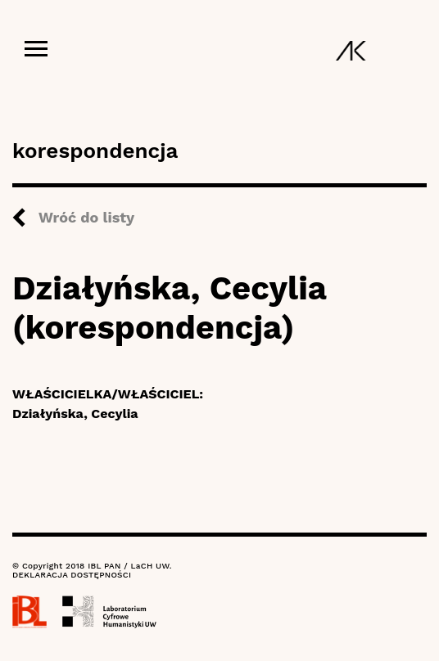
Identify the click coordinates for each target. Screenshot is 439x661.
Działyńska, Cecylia (75, 413)
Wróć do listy (86, 217)
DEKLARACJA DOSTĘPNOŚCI (71, 574)
